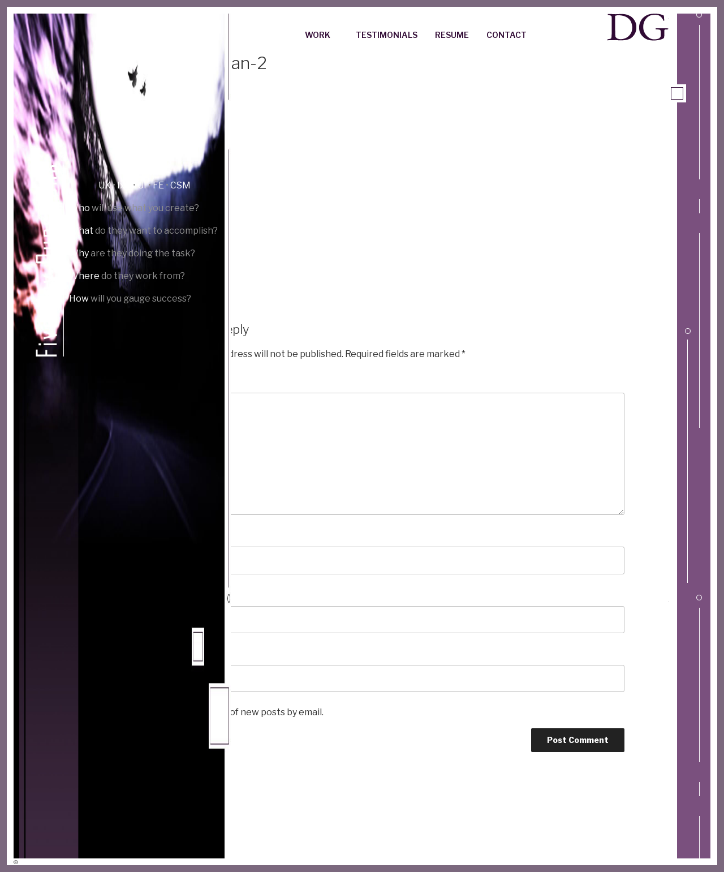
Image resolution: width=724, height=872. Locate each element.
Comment (197, 381)
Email (188, 594)
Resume (452, 35)
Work (323, 35)
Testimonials (386, 35)
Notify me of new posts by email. (255, 712)
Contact (506, 35)
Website (191, 653)
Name (188, 535)
